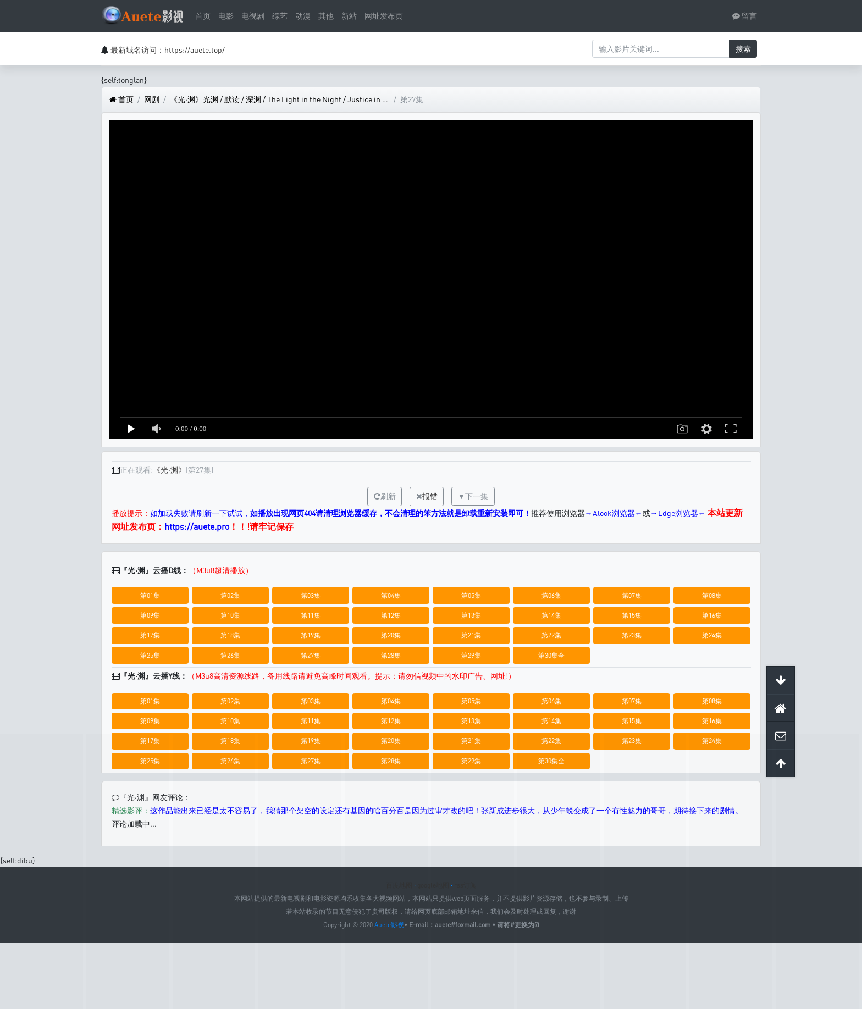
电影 (226, 15)
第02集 (230, 595)
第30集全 (551, 655)
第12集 (391, 615)
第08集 (712, 595)
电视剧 (252, 15)
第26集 (230, 655)
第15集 (632, 615)
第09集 (150, 615)
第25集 (150, 655)
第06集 (551, 595)
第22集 (551, 635)
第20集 (391, 635)
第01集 (150, 595)
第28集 (391, 655)
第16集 (712, 615)
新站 (349, 15)
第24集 (712, 635)
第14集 (551, 615)
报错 (430, 496)
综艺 (280, 15)
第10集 (230, 615)
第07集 (632, 595)
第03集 (311, 595)
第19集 (311, 635)
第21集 (471, 635)
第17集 (150, 635)
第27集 (311, 655)
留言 (744, 15)
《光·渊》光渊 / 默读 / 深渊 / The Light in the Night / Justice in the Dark (280, 99)
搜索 (743, 48)
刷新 (385, 496)
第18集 (230, 635)
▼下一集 (473, 496)
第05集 (471, 595)
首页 (203, 15)
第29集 (471, 655)
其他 (326, 15)
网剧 (151, 99)
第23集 (632, 635)
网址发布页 (383, 15)
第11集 (311, 615)
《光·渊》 (169, 469)
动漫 (303, 15)
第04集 (391, 595)
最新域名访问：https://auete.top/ (167, 49)
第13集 (471, 615)
